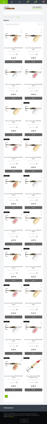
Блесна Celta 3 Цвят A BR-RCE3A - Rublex (13, 340)
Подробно (11, 416)
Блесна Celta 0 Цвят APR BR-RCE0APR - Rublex (14, 158)
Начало (5, 17)
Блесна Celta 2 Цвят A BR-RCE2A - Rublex (33, 267)
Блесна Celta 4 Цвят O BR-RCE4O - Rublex (13, 121)
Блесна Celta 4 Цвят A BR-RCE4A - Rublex (13, 85)
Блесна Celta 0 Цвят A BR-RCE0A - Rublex (33, 121)
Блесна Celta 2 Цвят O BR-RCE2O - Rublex (33, 303)
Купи (13, 61)
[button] (19, 2)
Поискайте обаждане (37, 8)
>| (19, 396)
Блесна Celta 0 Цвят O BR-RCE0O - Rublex (33, 158)
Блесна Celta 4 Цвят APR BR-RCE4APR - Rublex (33, 85)
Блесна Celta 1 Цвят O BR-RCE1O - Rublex (33, 231)
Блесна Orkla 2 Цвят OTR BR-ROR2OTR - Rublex (33, 376)
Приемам (24, 421)
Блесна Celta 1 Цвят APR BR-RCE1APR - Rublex (14, 231)
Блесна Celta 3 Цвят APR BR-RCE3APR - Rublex (33, 340)
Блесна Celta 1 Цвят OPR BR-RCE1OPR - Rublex (13, 267)
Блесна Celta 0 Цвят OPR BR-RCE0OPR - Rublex (13, 194)
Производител (12, 17)
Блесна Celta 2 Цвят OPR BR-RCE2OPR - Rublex (13, 48)
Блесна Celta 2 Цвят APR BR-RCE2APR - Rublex (14, 303)
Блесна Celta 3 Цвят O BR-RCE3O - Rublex (33, 48)
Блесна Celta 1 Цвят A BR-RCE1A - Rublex (33, 194)
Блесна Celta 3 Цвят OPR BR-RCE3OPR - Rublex (13, 376)
